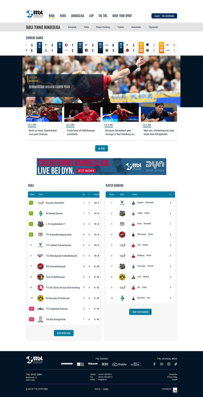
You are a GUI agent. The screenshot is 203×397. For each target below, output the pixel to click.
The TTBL (103, 15)
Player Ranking (103, 27)
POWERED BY (169, 390)
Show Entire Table (64, 333)
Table (86, 27)
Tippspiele (153, 27)
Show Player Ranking (140, 312)
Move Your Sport (122, 15)
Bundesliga (77, 15)
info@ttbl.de (102, 380)
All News (101, 148)
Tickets (120, 27)
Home (52, 15)
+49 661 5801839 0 (105, 374)
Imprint (174, 380)
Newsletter (136, 27)
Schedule (72, 27)
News (63, 15)
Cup (91, 15)
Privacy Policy (172, 377)
